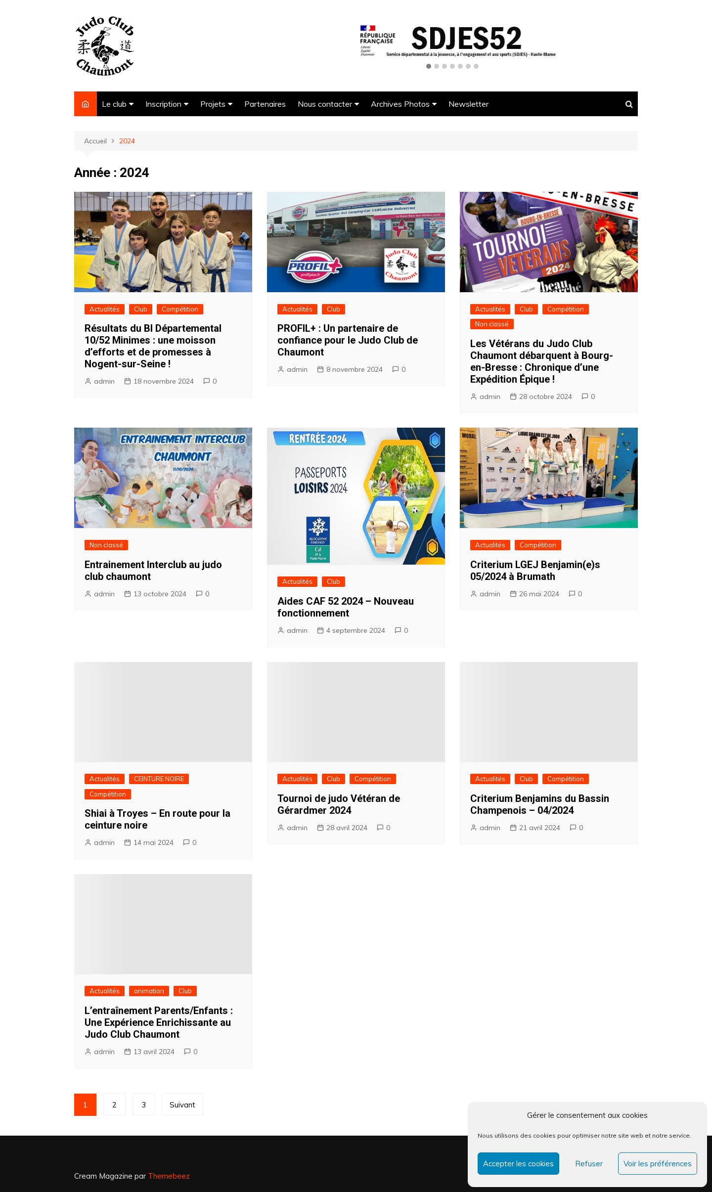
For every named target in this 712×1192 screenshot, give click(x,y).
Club (140, 309)
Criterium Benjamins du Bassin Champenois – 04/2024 (539, 804)
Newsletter (468, 104)
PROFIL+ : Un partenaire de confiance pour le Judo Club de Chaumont (347, 340)
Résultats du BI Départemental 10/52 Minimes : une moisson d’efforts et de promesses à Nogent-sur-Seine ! (153, 346)
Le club (114, 104)
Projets (212, 104)
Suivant (182, 1104)
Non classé (492, 324)
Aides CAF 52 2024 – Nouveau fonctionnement (345, 607)
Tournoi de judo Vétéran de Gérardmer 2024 (338, 804)
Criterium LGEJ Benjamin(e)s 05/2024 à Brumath (535, 570)
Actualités (104, 309)
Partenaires (265, 104)
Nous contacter (325, 104)
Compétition (180, 309)
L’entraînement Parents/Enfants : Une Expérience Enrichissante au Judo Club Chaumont (159, 1022)
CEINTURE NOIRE (159, 779)
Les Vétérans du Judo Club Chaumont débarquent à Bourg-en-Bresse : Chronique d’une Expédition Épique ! (541, 361)
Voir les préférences (657, 1163)
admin (104, 381)
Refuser (589, 1163)
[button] (429, 67)
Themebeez (169, 1176)
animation (149, 991)
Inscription (163, 104)
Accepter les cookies (518, 1163)
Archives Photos (400, 104)
